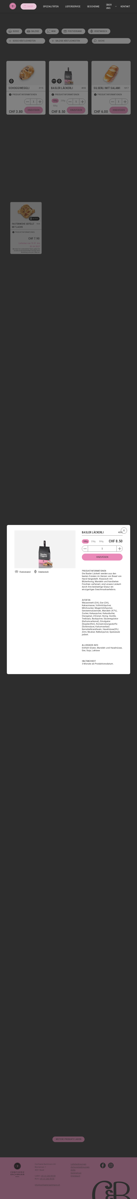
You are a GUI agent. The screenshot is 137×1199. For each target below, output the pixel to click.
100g (85, 541)
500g (101, 541)
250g (93, 541)
